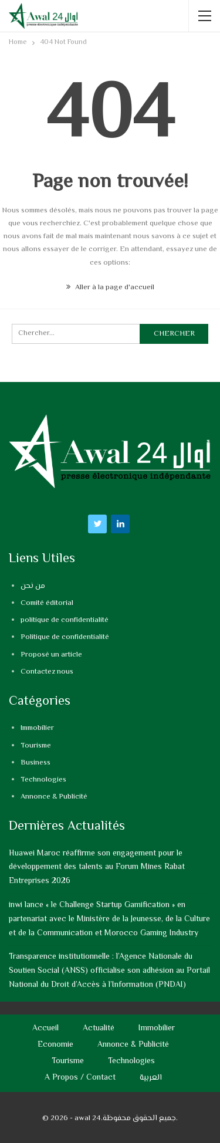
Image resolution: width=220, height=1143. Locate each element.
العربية (151, 1077)
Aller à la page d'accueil (110, 287)
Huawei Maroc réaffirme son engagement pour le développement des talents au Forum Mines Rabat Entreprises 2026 (97, 867)
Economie (55, 1045)
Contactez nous (47, 672)
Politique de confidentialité (65, 637)
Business (35, 763)
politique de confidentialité (65, 620)
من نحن (33, 586)
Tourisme (36, 746)
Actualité (98, 1028)
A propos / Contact (80, 1077)
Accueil (45, 1028)
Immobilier (37, 728)
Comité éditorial (47, 603)
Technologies (43, 780)
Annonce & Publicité (54, 797)
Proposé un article (51, 655)
